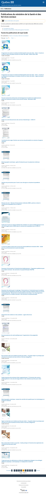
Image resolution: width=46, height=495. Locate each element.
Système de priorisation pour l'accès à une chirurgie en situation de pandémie (21, 182)
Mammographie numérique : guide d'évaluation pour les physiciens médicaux (21, 162)
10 (14, 470)
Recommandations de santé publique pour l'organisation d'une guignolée (20, 335)
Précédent (8, 470)
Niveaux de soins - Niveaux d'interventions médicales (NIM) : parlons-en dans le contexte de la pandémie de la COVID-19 (21, 203)
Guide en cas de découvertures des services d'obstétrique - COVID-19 (18, 119)
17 (30, 470)
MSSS (2, 8)
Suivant (38, 470)
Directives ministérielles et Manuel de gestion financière (16, 29)
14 (23, 470)
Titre (12, 38)
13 (21, 470)
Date (7, 38)
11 (16, 470)
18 (32, 470)
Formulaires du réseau (8, 28)
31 (35, 470)
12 (19, 470)
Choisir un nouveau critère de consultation (18, 35)
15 (25, 470)
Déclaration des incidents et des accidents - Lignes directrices (17, 314)
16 (27, 470)
